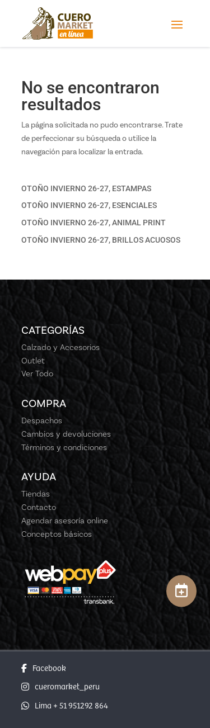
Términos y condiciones (64, 447)
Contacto (38, 507)
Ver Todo (37, 373)
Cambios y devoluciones (66, 434)
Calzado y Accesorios (60, 347)
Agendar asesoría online (64, 521)
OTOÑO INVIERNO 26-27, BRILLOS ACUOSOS (100, 239)
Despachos (41, 420)
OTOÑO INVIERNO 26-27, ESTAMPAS (86, 188)
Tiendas (35, 494)
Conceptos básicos (56, 534)
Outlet (33, 361)
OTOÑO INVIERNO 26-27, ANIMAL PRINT (93, 222)
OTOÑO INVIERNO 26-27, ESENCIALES (89, 205)
